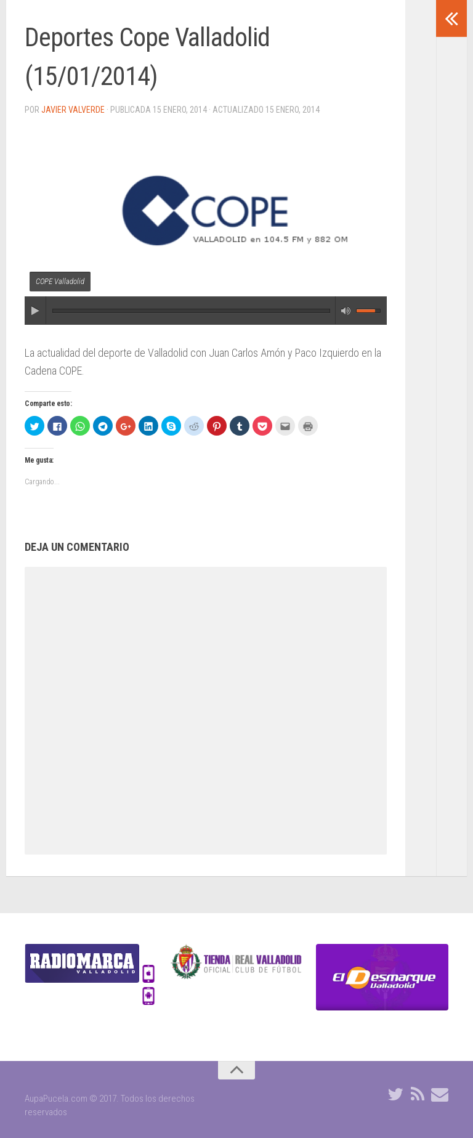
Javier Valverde (73, 110)
